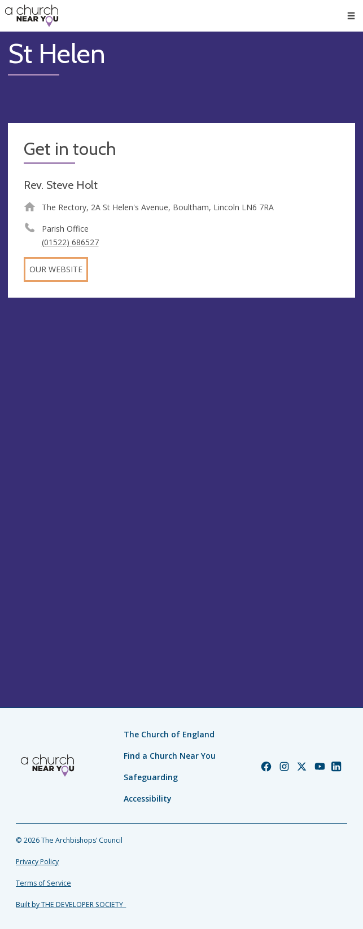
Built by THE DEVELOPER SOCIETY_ (71, 904)
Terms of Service (43, 883)
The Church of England (169, 734)
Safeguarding (151, 777)
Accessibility (148, 798)
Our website (55, 269)
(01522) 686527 (70, 242)
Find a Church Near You (170, 755)
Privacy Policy (37, 861)
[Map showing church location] (181, 479)
